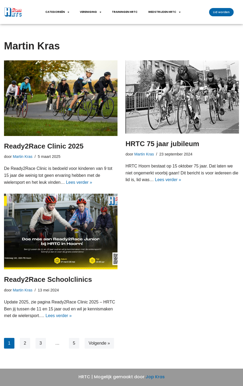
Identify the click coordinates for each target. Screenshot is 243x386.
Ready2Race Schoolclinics (48, 279)
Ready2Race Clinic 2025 (44, 146)
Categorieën (57, 12)
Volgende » (99, 343)
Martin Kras (23, 156)
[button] (221, 12)
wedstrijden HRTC (164, 12)
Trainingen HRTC (125, 12)
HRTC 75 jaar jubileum (162, 144)
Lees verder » (79, 182)
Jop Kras (155, 377)
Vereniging (90, 12)
